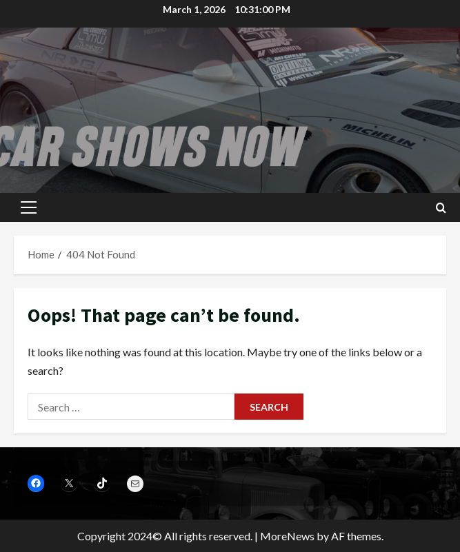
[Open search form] (441, 207)
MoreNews (287, 535)
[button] (28, 207)
